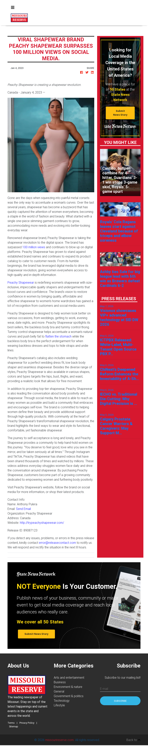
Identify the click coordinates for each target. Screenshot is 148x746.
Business (60, 682)
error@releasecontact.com (57, 543)
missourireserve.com (59, 740)
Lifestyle (59, 705)
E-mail (104, 689)
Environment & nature (68, 687)
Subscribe (120, 701)
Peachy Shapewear (21, 282)
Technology (62, 701)
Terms (11, 722)
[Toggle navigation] (13, 7)
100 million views (33, 247)
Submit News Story (120, 112)
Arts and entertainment (69, 677)
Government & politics (68, 696)
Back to (133, 740)
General (59, 691)
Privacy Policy (26, 722)
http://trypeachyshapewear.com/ (42, 523)
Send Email (23, 509)
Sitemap (13, 726)
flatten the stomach (58, 336)
